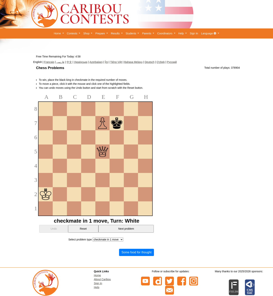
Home (97, 275)
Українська (80, 62)
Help (96, 287)
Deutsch (149, 62)
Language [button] (209, 33)
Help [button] (181, 33)
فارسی (60, 62)
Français (49, 62)
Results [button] (116, 33)
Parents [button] (147, 33)
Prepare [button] (100, 33)
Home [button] (58, 33)
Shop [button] (86, 33)
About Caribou (102, 279)
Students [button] (131, 33)
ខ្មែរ (106, 62)
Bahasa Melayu (133, 62)
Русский (172, 62)
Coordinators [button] (165, 33)
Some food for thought (136, 252)
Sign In (194, 33)
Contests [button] (72, 33)
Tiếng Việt (116, 62)
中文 (69, 62)
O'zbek (161, 62)
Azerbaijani (96, 62)
